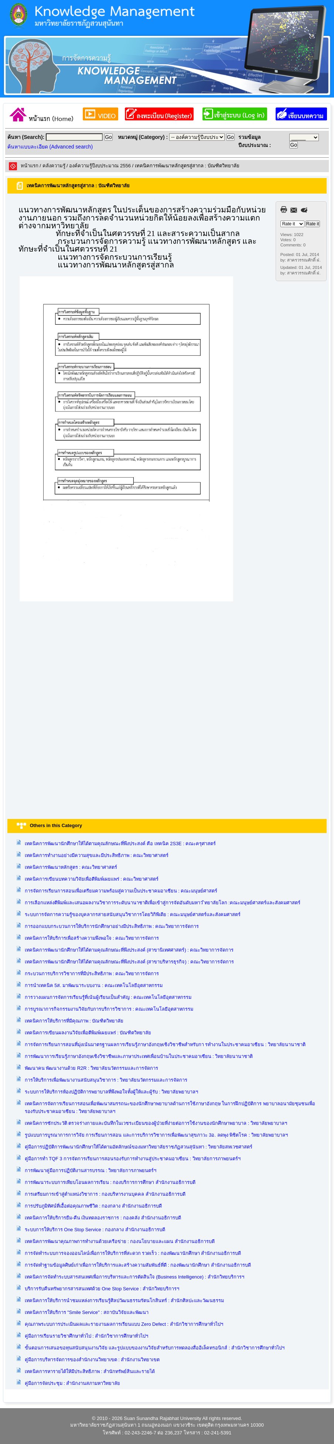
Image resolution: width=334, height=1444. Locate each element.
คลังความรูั (53, 165)
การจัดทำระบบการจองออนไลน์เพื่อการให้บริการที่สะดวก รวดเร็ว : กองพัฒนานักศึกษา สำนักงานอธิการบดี (133, 1253)
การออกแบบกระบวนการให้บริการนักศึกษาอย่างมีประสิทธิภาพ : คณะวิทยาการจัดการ (112, 926)
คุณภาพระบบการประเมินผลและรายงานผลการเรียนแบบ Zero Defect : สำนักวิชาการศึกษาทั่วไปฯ (124, 1324)
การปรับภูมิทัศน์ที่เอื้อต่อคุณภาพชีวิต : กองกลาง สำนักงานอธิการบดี (93, 1206)
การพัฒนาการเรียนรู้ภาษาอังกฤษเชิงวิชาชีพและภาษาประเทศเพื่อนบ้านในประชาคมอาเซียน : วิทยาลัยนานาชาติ (139, 1056)
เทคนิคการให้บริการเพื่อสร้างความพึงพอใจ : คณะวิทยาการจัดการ (92, 938)
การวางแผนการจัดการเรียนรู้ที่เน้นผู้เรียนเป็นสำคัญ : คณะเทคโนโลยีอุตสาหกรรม (108, 997)
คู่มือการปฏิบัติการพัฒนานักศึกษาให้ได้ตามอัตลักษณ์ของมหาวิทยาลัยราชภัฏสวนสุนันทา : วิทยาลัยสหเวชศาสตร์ (139, 1147)
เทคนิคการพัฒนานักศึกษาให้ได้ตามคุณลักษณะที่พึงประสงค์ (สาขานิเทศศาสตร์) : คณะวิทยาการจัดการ (129, 950)
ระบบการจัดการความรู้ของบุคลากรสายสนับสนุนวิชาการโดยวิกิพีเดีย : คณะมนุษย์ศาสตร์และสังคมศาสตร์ (133, 914)
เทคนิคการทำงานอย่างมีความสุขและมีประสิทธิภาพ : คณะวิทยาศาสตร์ (97, 855)
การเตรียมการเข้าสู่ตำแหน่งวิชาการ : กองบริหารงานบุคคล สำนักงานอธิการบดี (105, 1194)
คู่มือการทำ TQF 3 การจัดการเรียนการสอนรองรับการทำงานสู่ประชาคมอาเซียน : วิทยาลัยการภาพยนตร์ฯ (133, 1158)
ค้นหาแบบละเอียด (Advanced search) (50, 147)
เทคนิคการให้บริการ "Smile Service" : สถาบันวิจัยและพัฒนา (87, 1312)
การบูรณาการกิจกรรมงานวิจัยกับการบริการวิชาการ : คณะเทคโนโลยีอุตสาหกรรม (109, 1009)
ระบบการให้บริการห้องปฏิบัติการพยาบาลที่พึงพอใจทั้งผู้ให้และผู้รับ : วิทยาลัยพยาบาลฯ (111, 1092)
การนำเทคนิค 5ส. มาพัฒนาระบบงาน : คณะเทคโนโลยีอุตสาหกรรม (94, 985)
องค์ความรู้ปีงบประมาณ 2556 (100, 165)
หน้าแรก (29, 165)
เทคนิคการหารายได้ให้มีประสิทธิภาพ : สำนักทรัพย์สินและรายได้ (90, 1371)
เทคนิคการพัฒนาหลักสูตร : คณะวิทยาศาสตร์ (71, 867)
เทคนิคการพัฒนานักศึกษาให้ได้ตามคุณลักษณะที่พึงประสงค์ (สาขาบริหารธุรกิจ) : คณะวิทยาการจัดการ (129, 962)
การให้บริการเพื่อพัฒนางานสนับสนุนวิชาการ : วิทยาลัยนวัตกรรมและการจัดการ (106, 1080)
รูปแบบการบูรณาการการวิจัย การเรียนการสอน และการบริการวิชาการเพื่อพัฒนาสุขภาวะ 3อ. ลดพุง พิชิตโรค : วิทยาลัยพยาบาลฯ (156, 1135)
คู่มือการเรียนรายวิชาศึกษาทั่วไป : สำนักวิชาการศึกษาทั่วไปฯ (87, 1336)
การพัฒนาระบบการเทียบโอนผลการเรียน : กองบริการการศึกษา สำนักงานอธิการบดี (110, 1182)
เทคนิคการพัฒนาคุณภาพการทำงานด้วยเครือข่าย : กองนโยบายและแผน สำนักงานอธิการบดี (120, 1241)
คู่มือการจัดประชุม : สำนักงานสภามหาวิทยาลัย (72, 1383)
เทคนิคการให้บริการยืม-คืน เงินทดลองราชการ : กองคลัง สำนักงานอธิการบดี (103, 1218)
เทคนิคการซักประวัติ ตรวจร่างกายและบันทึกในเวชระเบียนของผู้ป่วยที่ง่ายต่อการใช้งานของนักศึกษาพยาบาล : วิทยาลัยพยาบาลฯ (156, 1123)
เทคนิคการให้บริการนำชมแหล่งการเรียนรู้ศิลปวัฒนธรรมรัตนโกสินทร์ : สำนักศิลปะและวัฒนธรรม (124, 1300)
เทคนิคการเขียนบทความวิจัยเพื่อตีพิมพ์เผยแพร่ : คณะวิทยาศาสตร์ (92, 879)
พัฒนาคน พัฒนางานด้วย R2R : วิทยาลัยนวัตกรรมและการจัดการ (91, 1068)
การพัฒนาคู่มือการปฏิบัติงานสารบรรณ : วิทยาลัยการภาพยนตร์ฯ (91, 1170)
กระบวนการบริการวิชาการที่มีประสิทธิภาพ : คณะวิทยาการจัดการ (92, 973)
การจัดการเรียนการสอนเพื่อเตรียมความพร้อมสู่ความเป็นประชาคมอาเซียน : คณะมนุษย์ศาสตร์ (121, 891)
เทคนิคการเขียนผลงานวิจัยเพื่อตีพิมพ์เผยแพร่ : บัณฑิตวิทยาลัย (88, 1032)
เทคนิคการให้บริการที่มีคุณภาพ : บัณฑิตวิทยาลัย (74, 1021)
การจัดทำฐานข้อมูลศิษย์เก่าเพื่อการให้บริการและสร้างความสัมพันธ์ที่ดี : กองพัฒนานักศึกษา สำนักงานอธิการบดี (138, 1265)
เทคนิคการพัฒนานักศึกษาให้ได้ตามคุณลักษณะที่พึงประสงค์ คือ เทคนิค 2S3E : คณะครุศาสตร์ (120, 843)
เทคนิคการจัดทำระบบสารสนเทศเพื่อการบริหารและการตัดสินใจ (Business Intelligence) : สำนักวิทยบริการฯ (134, 1277)
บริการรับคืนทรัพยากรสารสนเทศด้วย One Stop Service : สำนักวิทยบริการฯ (102, 1288)
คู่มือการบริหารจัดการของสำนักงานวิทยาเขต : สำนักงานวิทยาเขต (92, 1359)
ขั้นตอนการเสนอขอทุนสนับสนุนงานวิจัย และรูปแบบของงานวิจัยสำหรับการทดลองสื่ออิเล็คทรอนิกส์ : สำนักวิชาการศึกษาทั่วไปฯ (154, 1348)
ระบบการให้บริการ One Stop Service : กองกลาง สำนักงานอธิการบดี (95, 1229)
